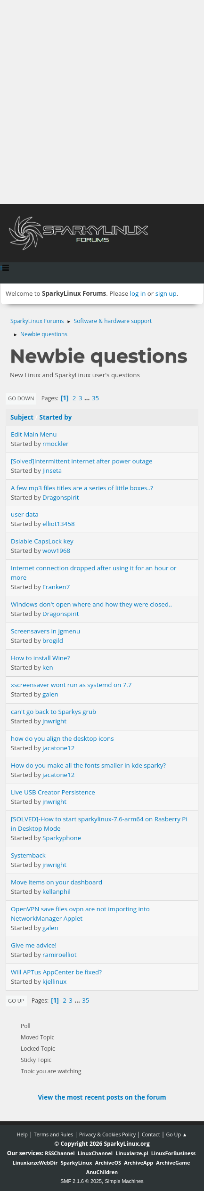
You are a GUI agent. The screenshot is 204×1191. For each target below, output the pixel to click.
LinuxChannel (95, 1153)
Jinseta (52, 470)
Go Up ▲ (176, 1134)
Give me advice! (34, 945)
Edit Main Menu (34, 434)
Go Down (21, 398)
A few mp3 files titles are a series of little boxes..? (82, 488)
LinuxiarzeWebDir (35, 1162)
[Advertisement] (102, 102)
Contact (151, 1134)
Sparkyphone (61, 838)
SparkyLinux (76, 1162)
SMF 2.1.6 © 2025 (81, 1181)
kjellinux (54, 981)
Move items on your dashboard (56, 882)
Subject (21, 417)
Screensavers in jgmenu (45, 631)
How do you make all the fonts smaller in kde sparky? (88, 765)
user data (25, 514)
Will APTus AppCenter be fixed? (56, 972)
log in (138, 293)
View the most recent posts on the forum (102, 1097)
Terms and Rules (53, 1134)
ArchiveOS (108, 1162)
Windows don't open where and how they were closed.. (91, 604)
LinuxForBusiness (173, 1153)
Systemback (28, 855)
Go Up (16, 1000)
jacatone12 (58, 748)
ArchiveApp (138, 1162)
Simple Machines (124, 1181)
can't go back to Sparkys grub (53, 711)
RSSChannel (59, 1153)
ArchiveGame (173, 1162)
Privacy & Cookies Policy (107, 1134)
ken (47, 667)
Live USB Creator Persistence (53, 792)
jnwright (54, 721)
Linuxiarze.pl (131, 1153)
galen (50, 694)
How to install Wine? (40, 658)
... (87, 398)
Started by (56, 417)
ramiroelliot (59, 954)
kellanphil (56, 891)
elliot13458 (58, 523)
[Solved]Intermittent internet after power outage (81, 461)
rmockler (55, 443)
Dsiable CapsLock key (42, 541)
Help (21, 1134)
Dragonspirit (60, 497)
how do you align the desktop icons (62, 738)
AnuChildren (102, 1171)
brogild (52, 640)
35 (95, 398)
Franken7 (56, 587)
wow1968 (56, 550)
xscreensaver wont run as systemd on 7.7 (71, 685)
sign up (166, 293)
